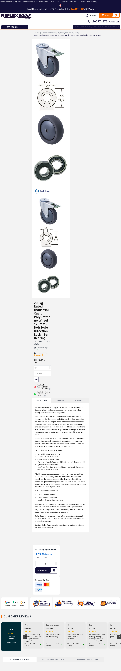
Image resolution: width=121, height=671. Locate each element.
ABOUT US (76, 27)
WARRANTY (79, 400)
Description (41, 400)
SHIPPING (60, 400)
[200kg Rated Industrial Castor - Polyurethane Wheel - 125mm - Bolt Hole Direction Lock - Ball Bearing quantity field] (46, 563)
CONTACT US (84, 27)
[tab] (41, 400)
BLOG (95, 27)
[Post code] (42, 373)
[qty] (42, 367)
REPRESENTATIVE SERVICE (111, 27)
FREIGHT (100, 27)
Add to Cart (47, 570)
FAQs (90, 27)
